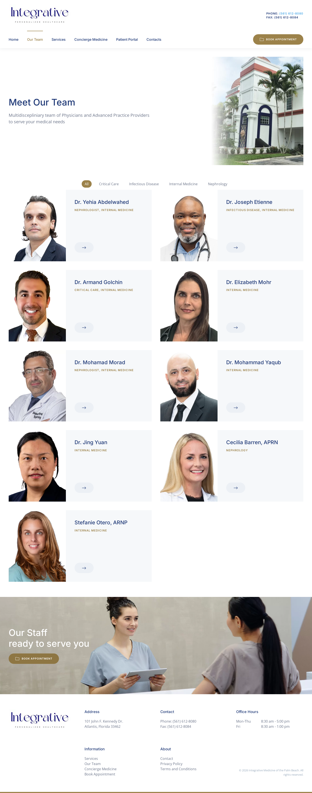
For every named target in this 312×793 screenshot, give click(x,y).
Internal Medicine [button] (183, 184)
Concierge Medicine (90, 39)
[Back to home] (40, 15)
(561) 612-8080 (291, 13)
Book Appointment (278, 39)
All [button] (87, 184)
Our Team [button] (35, 39)
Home (13, 39)
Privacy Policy (171, 763)
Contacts (153, 39)
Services (59, 39)
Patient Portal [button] (127, 39)
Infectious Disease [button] (144, 184)
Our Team (92, 763)
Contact (166, 758)
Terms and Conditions (178, 769)
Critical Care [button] (109, 184)
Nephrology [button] (217, 184)
